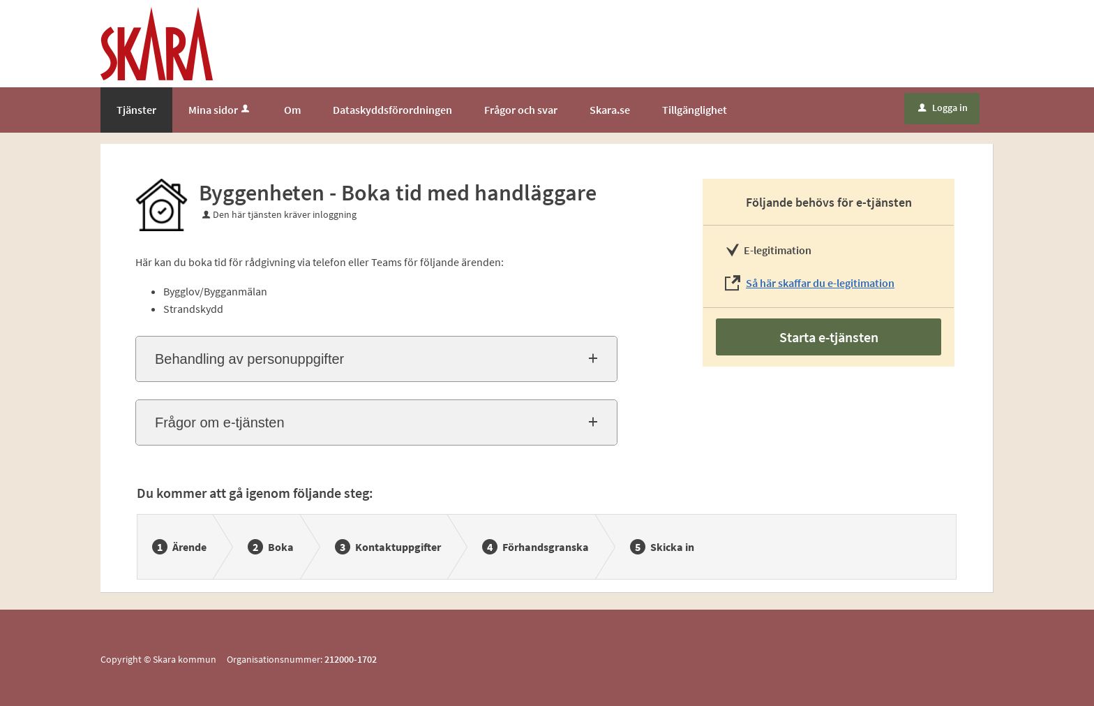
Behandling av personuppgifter (249, 359)
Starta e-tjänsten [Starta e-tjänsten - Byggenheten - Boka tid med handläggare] (828, 337)
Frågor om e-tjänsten (220, 422)
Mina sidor (220, 110)
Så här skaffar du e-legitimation (820, 283)
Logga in (943, 107)
